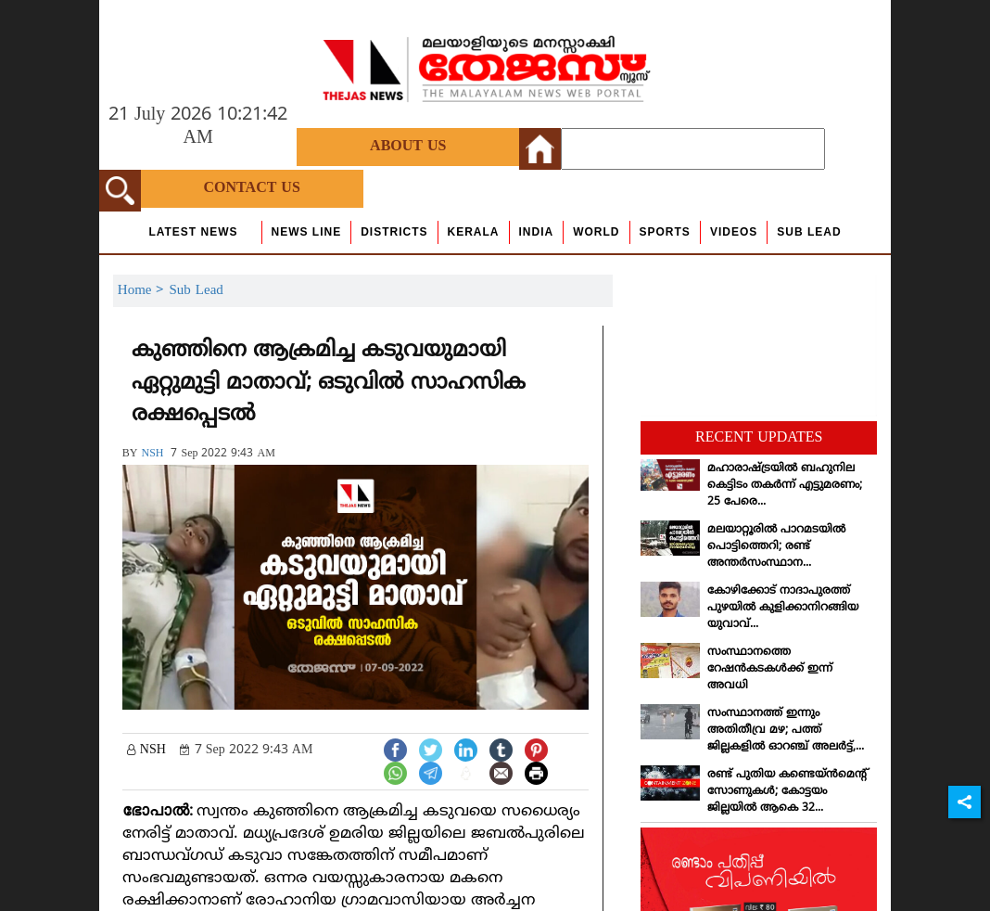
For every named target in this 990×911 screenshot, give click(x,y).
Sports (665, 231)
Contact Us (252, 188)
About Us (408, 146)
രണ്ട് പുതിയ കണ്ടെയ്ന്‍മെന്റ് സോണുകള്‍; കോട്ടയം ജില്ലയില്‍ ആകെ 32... (788, 791)
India (536, 231)
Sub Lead (809, 231)
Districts (394, 231)
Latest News (192, 231)
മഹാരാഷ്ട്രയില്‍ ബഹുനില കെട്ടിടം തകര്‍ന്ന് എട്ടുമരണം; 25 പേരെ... (784, 485)
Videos (733, 231)
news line (307, 231)
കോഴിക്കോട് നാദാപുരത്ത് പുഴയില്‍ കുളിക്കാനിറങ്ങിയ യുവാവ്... (782, 608)
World (596, 231)
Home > (144, 291)
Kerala (474, 231)
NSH (152, 454)
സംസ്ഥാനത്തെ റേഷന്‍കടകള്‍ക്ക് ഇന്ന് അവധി (769, 669)
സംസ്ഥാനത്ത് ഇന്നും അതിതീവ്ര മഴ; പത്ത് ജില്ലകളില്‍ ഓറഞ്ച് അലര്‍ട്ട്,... (785, 730)
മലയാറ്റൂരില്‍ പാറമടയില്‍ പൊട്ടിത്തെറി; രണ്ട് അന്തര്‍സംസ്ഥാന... (776, 547)
